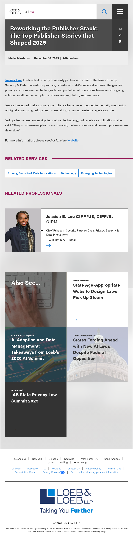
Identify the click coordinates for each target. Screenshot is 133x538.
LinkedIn (16, 468)
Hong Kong (80, 462)
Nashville (69, 459)
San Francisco (112, 459)
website (73, 140)
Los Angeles (19, 459)
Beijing (64, 462)
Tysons (50, 462)
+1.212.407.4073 (56, 240)
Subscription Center (25, 472)
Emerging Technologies (96, 173)
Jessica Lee (13, 80)
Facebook (32, 468)
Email (72, 240)
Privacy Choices (54, 472)
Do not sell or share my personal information (95, 472)
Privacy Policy (93, 468)
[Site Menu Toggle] (120, 11)
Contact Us (73, 468)
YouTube (56, 468)
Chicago (53, 459)
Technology (68, 173)
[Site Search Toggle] (104, 11)
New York (37, 459)
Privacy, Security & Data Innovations (32, 173)
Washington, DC (89, 459)
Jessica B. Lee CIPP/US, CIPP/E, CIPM (79, 219)
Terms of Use (114, 468)
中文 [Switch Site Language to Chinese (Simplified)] (32, 12)
